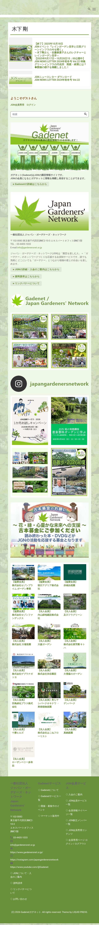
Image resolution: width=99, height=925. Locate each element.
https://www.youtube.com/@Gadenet (29, 868)
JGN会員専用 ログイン (23, 106)
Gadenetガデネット (31, 913)
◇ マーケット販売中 (48, 817)
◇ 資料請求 (16, 884)
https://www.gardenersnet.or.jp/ (26, 853)
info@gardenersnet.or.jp (29, 249)
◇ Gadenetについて (48, 791)
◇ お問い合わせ (18, 900)
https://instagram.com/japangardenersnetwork (34, 861)
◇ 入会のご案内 (74, 796)
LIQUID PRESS (79, 913)
